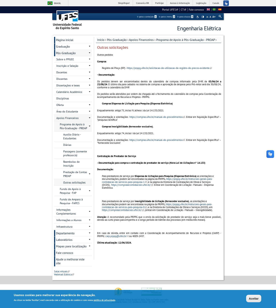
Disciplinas (62, 98)
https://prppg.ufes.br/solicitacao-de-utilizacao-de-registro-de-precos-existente (169, 68)
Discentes (61, 79)
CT (183, 9)
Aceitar (254, 299)
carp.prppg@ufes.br (117, 236)
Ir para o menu (167, 16)
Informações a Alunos (68, 220)
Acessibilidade (198, 17)
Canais (216, 3)
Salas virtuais (62, 271)
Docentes (61, 72)
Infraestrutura (64, 226)
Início (100, 40)
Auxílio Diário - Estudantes (72, 136)
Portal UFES (170, 9)
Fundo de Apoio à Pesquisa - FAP (70, 191)
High (202, 17)
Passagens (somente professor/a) (75, 153)
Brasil (57, 3)
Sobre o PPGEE (65, 59)
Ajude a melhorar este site (70, 261)
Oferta (60, 105)
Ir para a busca (185, 16)
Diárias (67, 145)
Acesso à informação (180, 3)
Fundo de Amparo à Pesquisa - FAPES (71, 201)
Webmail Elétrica (64, 274)
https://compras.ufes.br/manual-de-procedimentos (157, 117)
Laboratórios (64, 240)
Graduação (63, 46)
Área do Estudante (67, 111)
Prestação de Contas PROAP (75, 174)
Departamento (65, 233)
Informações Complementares (66, 211)
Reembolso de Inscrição (71, 163)
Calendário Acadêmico (69, 92)
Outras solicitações (74, 182)
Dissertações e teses (68, 85)
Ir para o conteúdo (147, 16)
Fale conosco (196, 9)
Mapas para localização (71, 246)
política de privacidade (104, 300)
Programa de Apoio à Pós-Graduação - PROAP (185, 40)
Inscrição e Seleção (67, 66)
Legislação (201, 3)
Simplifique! (124, 3)
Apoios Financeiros (141, 40)
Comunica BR (142, 3)
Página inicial (64, 40)
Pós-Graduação (117, 40)
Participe (159, 3)
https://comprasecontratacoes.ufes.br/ (132, 185)
